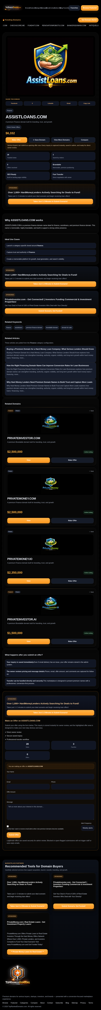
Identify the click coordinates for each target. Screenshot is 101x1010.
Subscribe (56, 8)
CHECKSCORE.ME (22, 25)
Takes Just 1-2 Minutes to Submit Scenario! (50, 201)
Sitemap (75, 1003)
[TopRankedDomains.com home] (12, 8)
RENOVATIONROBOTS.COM (58, 25)
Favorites (65, 8)
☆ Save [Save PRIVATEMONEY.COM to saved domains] (91, 471)
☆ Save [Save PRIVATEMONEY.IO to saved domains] (91, 531)
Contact (51, 8)
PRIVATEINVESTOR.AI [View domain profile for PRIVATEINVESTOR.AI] (21, 619)
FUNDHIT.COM (38, 25)
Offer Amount (11, 792)
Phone (53, 782)
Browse (26, 8)
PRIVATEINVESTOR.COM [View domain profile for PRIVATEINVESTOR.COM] (23, 438)
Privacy (83, 1003)
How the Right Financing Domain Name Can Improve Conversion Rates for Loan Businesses (48, 365)
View (28, 460)
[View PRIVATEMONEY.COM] (50, 485)
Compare (42, 8)
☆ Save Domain (39, 140)
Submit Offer (14, 835)
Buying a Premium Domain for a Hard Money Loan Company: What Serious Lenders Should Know (50, 349)
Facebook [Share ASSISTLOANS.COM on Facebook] (14, 103)
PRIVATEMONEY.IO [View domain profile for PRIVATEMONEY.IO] (19, 559)
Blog (60, 8)
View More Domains (62, 140)
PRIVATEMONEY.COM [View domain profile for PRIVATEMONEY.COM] (21, 498)
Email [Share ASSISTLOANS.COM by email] (68, 103)
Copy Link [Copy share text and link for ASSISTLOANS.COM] (87, 103)
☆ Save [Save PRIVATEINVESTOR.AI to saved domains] (91, 592)
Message (10, 802)
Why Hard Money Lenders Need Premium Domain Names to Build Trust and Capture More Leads (49, 382)
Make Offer (16, 140)
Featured (31, 8)
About (47, 8)
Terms (90, 1003)
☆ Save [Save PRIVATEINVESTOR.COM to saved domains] (91, 411)
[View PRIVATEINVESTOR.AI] (50, 606)
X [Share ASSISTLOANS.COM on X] (32, 103)
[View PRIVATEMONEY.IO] (50, 545)
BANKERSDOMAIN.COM (81, 25)
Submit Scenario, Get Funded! (50, 311)
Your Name (10, 772)
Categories (37, 8)
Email (8, 782)
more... (22, 358)
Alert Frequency (86, 823)
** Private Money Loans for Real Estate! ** (27, 952)
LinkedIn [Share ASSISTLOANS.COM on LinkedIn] (50, 103)
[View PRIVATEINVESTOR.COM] (50, 425)
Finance (9, 110)
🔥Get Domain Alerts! (88, 20)
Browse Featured (90, 8)
